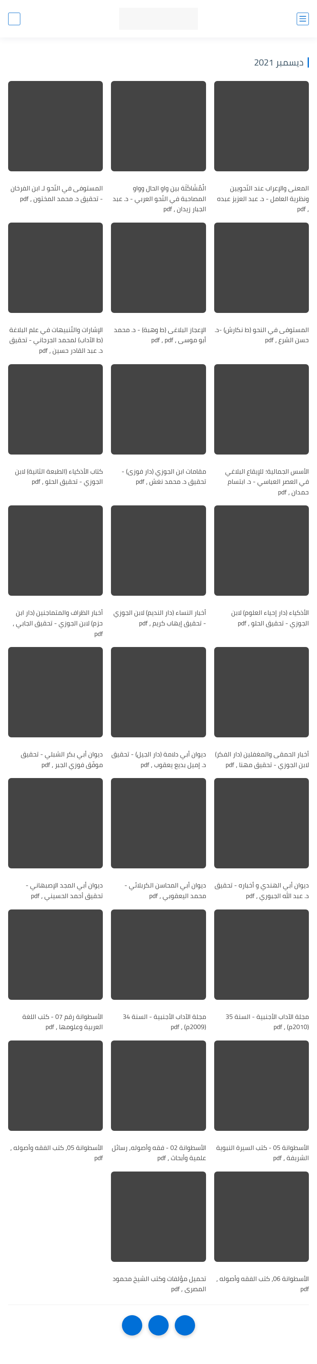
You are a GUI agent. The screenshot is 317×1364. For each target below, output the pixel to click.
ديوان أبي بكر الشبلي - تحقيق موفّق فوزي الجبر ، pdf (62, 759)
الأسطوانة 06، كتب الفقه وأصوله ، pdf (262, 1284)
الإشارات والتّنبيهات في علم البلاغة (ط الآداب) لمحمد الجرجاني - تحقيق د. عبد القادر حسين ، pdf (56, 340)
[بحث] (14, 19)
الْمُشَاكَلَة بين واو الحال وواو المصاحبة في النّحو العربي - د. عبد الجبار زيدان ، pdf (159, 198)
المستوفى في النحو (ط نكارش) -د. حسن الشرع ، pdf (262, 335)
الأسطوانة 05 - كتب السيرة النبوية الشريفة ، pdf (262, 1153)
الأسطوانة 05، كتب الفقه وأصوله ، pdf (56, 1153)
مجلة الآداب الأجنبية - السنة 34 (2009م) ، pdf (164, 1022)
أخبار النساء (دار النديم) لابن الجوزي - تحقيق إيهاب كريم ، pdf (159, 618)
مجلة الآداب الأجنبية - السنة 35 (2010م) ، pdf (267, 1022)
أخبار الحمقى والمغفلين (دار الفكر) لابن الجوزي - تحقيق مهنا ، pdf (262, 759)
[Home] (158, 1325)
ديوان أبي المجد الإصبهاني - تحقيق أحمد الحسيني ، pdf (64, 890)
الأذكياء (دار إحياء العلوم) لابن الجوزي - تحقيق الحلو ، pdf (270, 618)
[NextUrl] (132, 1325)
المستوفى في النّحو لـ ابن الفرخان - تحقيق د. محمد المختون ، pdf (57, 193)
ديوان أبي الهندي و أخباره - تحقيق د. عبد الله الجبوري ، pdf (262, 890)
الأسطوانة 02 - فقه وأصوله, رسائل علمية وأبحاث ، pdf (159, 1153)
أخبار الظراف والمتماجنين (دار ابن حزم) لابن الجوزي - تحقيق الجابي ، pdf (58, 623)
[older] (185, 1325)
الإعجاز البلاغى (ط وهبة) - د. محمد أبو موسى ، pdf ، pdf (160, 335)
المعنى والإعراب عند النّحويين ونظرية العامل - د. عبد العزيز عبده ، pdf (263, 198)
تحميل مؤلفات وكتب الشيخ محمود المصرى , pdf (159, 1284)
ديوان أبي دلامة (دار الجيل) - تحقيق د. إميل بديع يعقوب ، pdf (158, 759)
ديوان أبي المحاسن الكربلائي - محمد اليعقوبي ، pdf (165, 890)
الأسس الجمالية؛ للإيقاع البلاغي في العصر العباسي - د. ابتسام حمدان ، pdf (267, 482)
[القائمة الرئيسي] (303, 19)
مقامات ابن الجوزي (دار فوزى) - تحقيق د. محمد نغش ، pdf (164, 476)
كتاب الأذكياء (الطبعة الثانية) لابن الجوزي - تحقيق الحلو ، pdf (59, 476)
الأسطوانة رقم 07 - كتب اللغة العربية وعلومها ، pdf (62, 1022)
